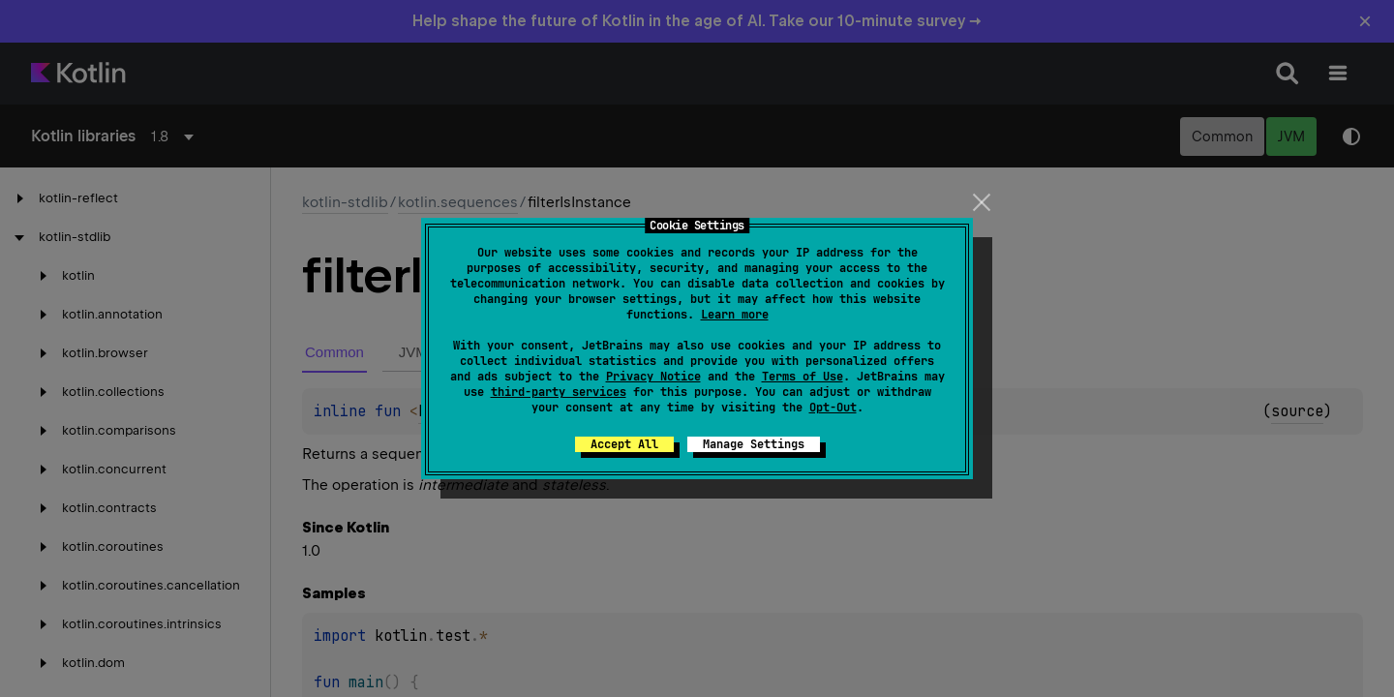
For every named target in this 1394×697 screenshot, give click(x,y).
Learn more (735, 314)
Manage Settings (753, 444)
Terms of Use (802, 376)
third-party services (558, 392)
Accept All (624, 444)
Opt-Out (833, 407)
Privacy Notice (653, 376)
